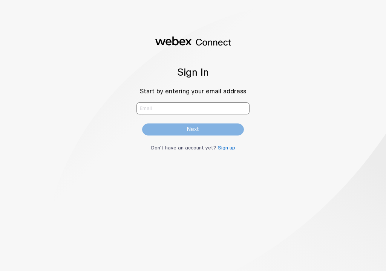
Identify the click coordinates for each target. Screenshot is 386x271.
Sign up (226, 148)
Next (193, 129)
